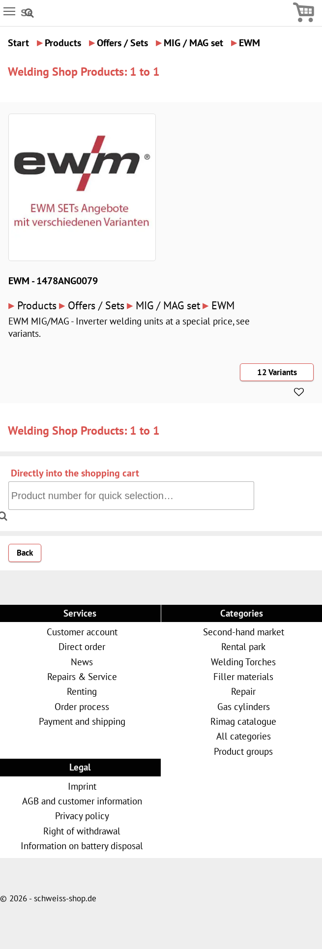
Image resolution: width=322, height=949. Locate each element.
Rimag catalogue (243, 721)
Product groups (243, 751)
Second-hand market (243, 631)
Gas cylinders (243, 706)
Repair (243, 691)
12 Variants (277, 372)
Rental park (243, 646)
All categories (243, 736)
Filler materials (243, 676)
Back (25, 552)
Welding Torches (243, 661)
